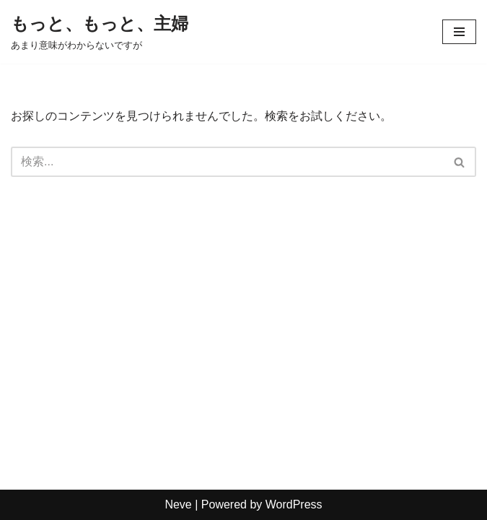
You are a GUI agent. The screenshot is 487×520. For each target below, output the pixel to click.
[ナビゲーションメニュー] (459, 32)
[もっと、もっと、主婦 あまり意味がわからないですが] (99, 31)
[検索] (227, 162)
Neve (177, 504)
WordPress (294, 504)
